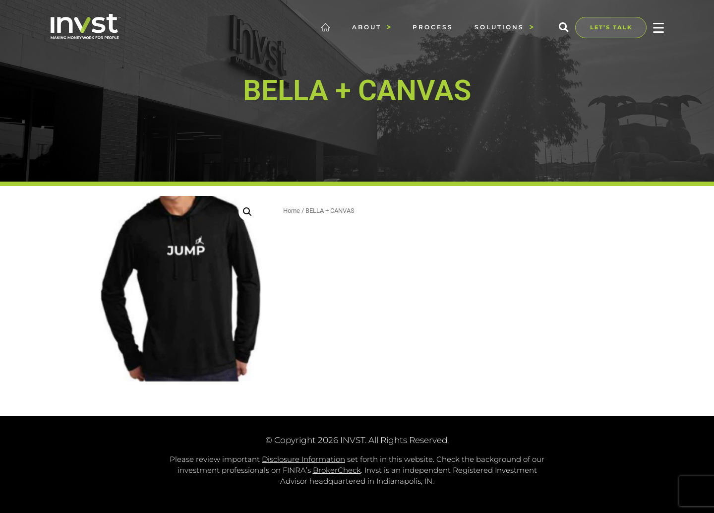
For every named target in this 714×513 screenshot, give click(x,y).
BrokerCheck (337, 470)
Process (433, 27)
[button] (563, 27)
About (371, 27)
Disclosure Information (303, 459)
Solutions (504, 27)
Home (291, 210)
